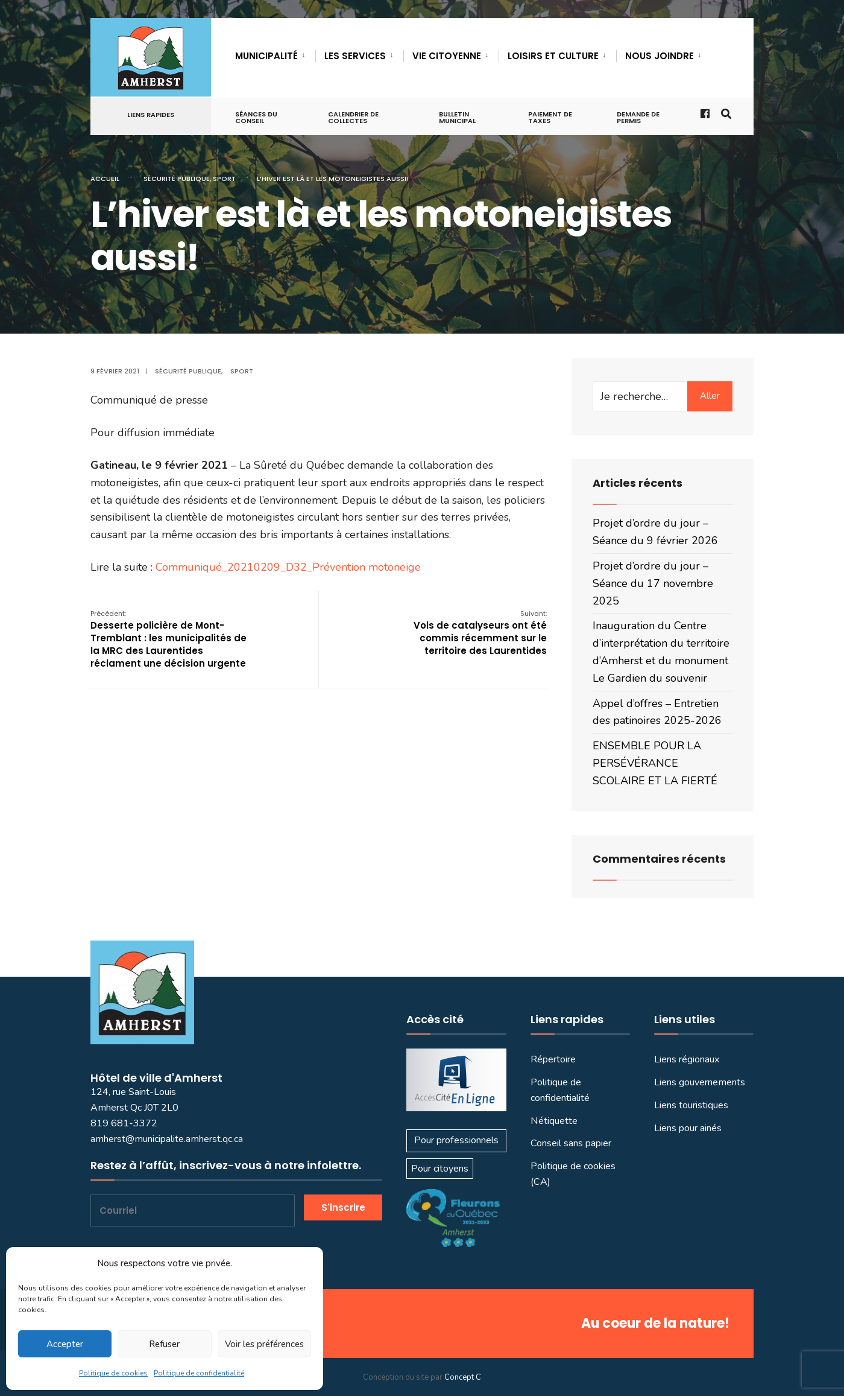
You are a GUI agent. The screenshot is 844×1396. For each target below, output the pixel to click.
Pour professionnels (456, 1140)
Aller (710, 396)
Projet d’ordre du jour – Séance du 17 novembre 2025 (653, 583)
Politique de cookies (113, 1373)
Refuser (164, 1344)
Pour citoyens (439, 1168)
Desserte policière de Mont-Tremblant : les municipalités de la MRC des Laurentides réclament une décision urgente (168, 639)
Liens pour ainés (688, 1128)
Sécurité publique (176, 178)
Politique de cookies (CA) (573, 1174)
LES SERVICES (355, 55)
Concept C (462, 1377)
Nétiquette (554, 1121)
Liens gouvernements (699, 1082)
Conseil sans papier (571, 1143)
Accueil (104, 178)
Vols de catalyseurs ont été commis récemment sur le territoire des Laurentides (480, 633)
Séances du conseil (256, 117)
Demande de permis (638, 117)
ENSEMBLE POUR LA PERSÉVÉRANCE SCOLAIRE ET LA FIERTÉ (655, 763)
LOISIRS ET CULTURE (553, 55)
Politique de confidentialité (199, 1373)
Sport (224, 178)
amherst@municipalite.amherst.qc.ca (166, 1139)
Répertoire (553, 1059)
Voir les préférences (264, 1344)
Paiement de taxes (550, 117)
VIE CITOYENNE (446, 55)
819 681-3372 (123, 1123)
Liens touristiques (691, 1105)
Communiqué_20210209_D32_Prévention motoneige (288, 567)
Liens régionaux (687, 1059)
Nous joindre (659, 55)
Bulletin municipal (457, 117)
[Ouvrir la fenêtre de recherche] (725, 113)
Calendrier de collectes (353, 117)
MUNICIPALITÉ (266, 55)
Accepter (64, 1344)
